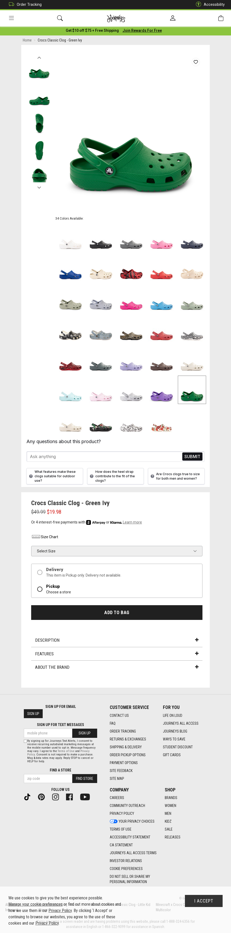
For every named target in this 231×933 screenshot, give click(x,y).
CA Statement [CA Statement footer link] (121, 845)
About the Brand (117, 668)
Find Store (84, 778)
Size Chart (44, 538)
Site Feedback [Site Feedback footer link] (121, 771)
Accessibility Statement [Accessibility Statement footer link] (130, 837)
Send (192, 458)
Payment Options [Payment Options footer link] (124, 763)
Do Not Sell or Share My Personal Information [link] (130, 879)
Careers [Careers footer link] (117, 798)
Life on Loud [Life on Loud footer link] (172, 715)
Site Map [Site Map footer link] (117, 778)
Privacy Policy (60, 910)
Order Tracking (24, 4)
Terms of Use (66, 751)
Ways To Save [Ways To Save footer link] (174, 739)
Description (117, 641)
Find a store (60, 770)
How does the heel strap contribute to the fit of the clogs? (112, 477)
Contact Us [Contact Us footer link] (119, 715)
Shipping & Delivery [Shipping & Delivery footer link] (126, 747)
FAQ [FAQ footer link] (113, 723)
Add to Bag (116, 613)
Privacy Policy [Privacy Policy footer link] (122, 814)
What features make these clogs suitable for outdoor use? (52, 477)
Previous (39, 57)
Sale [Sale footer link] (169, 829)
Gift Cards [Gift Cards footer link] (172, 755)
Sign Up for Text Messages (60, 725)
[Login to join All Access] (92, 31)
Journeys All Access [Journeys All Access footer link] (181, 723)
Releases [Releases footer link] (172, 837)
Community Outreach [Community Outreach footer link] (127, 806)
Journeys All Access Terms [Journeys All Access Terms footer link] (133, 853)
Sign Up (33, 714)
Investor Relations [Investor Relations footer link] (126, 861)
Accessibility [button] (209, 4)
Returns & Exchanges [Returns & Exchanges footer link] (128, 739)
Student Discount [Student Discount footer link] (178, 747)
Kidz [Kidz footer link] (168, 822)
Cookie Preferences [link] (126, 869)
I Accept (203, 901)
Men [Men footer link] (168, 814)
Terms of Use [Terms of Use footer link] (120, 829)
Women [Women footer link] (170, 806)
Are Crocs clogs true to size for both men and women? (174, 477)
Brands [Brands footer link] (171, 798)
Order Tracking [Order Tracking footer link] (123, 731)
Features (117, 654)
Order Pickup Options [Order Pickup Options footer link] (128, 755)
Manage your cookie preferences (35, 904)
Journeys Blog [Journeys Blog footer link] (175, 731)
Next (39, 187)
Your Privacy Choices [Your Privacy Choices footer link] (132, 822)
